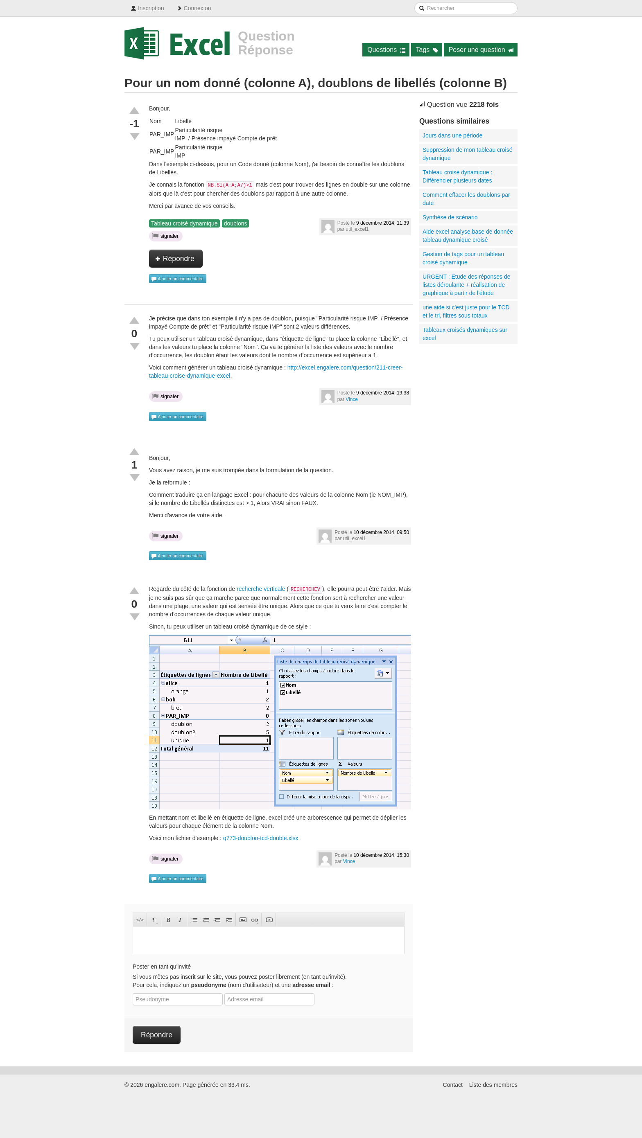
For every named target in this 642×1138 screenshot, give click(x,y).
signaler (165, 235)
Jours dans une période (452, 135)
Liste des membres (493, 1085)
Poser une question (481, 49)
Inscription (147, 8)
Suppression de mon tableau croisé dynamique (467, 153)
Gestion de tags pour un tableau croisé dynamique (463, 258)
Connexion (193, 8)
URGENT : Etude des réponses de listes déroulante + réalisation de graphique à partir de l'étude (467, 284)
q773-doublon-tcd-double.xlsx (260, 838)
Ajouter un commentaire (177, 279)
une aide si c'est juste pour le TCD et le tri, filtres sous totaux (466, 311)
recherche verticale (261, 589)
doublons (235, 223)
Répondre (174, 259)
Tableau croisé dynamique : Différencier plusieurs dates (457, 176)
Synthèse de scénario (450, 217)
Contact (453, 1085)
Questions (386, 49)
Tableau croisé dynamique (184, 223)
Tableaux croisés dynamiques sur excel (465, 334)
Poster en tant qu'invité (162, 966)
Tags (427, 49)
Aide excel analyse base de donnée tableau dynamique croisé (468, 235)
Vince (352, 399)
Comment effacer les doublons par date (466, 199)
